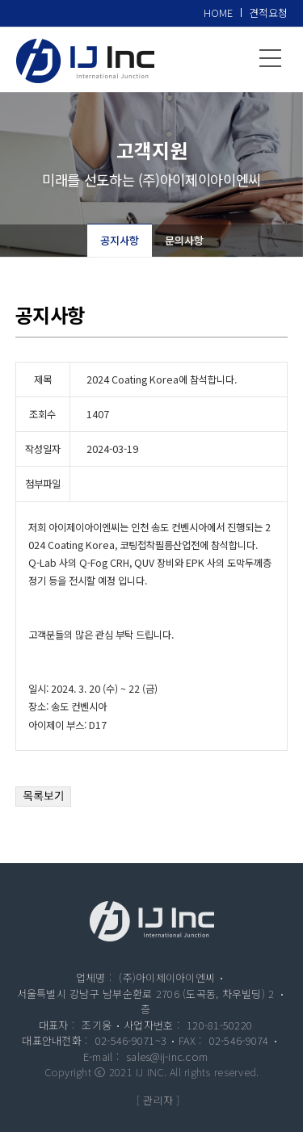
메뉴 (271, 58)
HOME (218, 12)
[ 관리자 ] (158, 1100)
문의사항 (184, 240)
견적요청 (268, 12)
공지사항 (119, 240)
